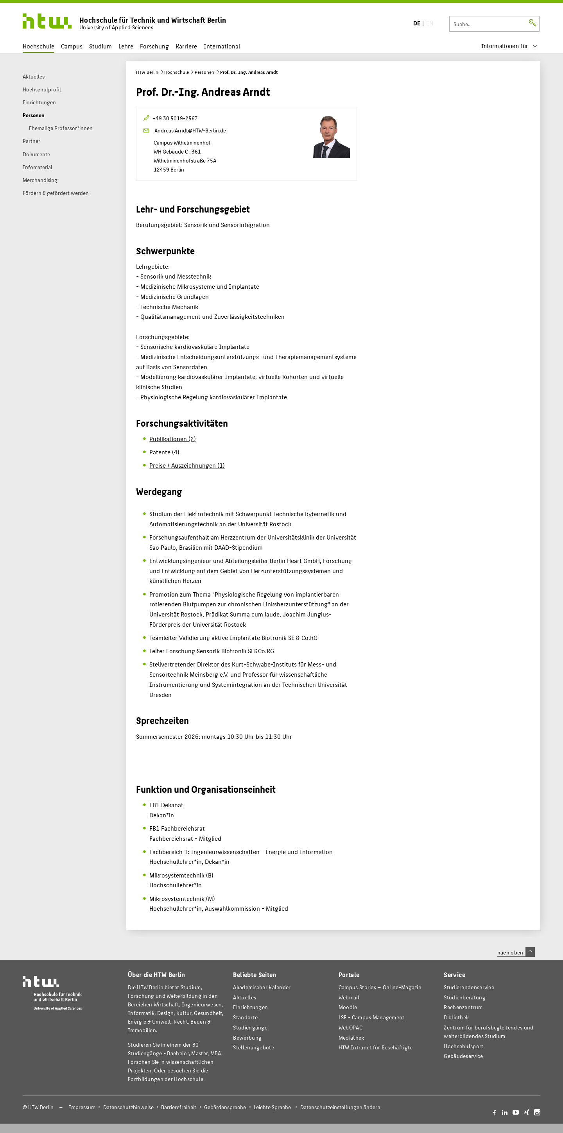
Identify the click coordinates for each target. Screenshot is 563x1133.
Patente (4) (164, 452)
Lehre (125, 46)
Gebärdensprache (225, 1107)
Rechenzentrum (463, 1007)
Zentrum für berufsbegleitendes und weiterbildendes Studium (488, 1031)
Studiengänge (250, 1027)
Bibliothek (456, 1017)
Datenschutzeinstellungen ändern (340, 1107)
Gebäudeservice (463, 1056)
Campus (71, 46)
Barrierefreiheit (178, 1107)
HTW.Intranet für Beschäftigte (376, 1047)
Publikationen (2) (172, 438)
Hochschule (38, 46)
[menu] (509, 46)
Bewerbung (247, 1037)
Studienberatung (464, 997)
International (222, 46)
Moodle (348, 1007)
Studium (100, 46)
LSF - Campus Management (372, 1017)
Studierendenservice (469, 987)
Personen (204, 71)
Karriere (186, 46)
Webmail (349, 997)
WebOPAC (350, 1027)
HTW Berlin (147, 71)
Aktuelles (244, 997)
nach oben (516, 952)
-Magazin (380, 987)
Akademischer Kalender (261, 987)
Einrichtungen (250, 1007)
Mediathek (351, 1037)
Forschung (154, 46)
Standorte (245, 1017)
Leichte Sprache (272, 1107)
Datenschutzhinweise (128, 1107)
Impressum (82, 1107)
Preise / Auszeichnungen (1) (187, 465)
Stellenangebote (253, 1047)
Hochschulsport (463, 1046)
